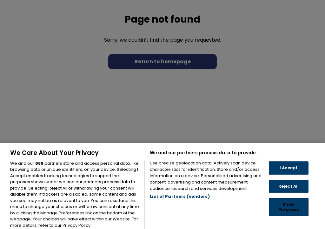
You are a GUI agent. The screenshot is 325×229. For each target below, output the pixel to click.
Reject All (288, 191)
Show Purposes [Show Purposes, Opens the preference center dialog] (288, 212)
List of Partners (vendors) (179, 201)
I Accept (288, 173)
